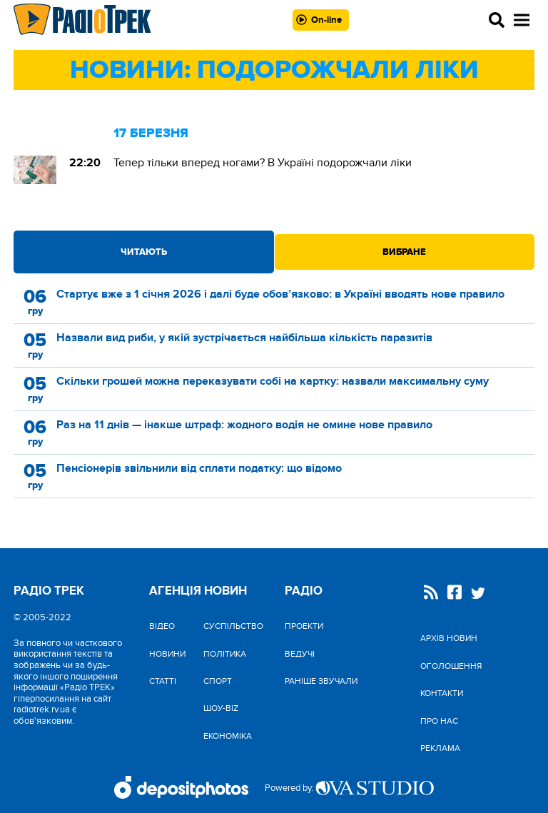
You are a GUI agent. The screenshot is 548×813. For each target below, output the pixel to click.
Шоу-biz (220, 708)
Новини (167, 654)
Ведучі (300, 654)
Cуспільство (233, 626)
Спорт (217, 681)
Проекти (304, 626)
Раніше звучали (321, 681)
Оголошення (451, 666)
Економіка (227, 736)
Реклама (440, 748)
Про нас (439, 721)
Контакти (441, 693)
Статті (162, 681)
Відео (162, 626)
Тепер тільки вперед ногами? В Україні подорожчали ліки (262, 163)
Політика (224, 654)
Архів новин (448, 638)
